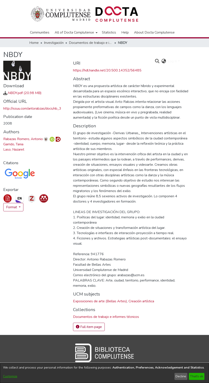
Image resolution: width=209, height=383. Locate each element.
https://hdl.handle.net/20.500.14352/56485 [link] (107, 70)
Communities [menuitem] (39, 32)
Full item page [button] (89, 326)
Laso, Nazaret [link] (13, 149)
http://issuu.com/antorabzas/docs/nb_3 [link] (32, 108)
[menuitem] (76, 32)
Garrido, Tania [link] (13, 144)
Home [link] (34, 42)
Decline (181, 376)
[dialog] (104, 373)
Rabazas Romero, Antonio (23, 139)
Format (12, 207)
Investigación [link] (54, 42)
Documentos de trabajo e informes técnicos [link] (91, 42)
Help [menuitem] (125, 32)
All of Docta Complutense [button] (74, 32)
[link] (22, 93)
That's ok (196, 376)
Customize (10, 376)
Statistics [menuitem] (109, 32)
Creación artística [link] (141, 301)
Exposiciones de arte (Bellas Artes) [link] (100, 301)
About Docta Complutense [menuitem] (154, 32)
